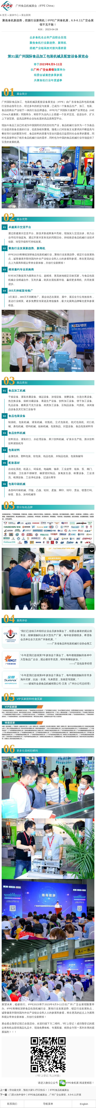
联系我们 (12, 1103)
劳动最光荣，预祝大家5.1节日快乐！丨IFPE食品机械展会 (39, 1090)
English (84, 1103)
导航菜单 (48, 1103)
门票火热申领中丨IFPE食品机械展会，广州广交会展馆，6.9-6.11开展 (45, 1094)
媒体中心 (14, 15)
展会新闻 (26, 15)
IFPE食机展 (69, 1082)
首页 (4, 15)
